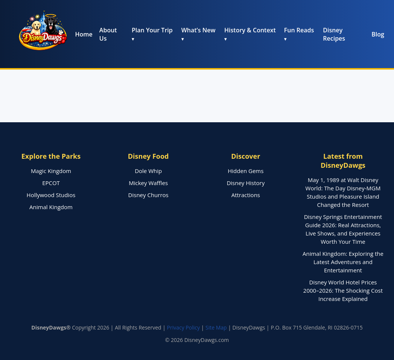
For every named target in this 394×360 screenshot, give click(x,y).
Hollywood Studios (51, 195)
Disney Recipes (334, 34)
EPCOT (51, 183)
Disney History (246, 183)
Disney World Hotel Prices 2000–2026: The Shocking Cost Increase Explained (343, 290)
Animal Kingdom (51, 207)
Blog (377, 34)
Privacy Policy (183, 327)
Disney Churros (148, 195)
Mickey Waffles (148, 183)
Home (84, 34)
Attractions (245, 195)
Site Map (216, 327)
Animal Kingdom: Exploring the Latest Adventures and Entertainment (343, 262)
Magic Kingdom (51, 171)
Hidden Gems (245, 171)
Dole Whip (148, 171)
